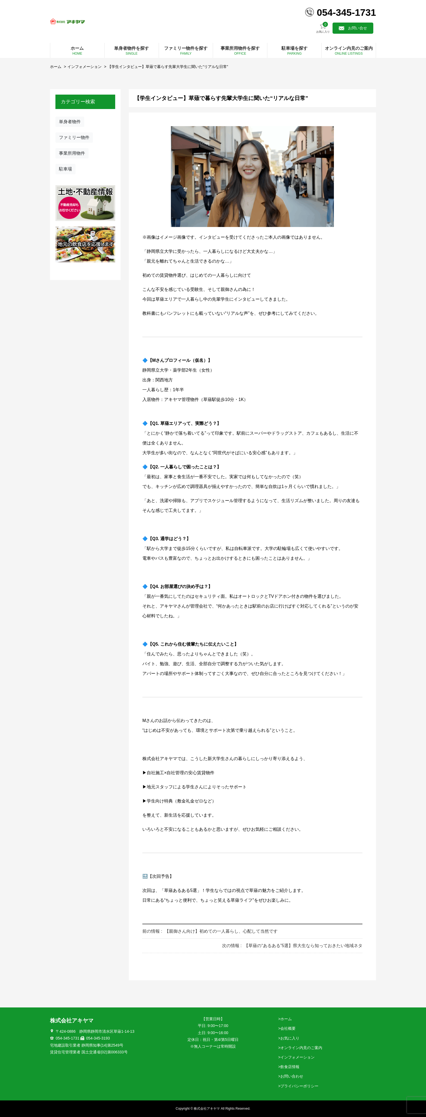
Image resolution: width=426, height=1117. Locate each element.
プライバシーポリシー (299, 1086)
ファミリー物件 (74, 137)
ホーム (55, 66)
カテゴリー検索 (78, 101)
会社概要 (288, 1028)
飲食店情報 (289, 1067)
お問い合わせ (291, 1076)
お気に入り (323, 27)
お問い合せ (357, 28)
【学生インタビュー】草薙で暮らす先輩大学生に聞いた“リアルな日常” (168, 66)
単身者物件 (70, 121)
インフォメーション (84, 66)
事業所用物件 (72, 153)
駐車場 (65, 169)
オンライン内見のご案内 (301, 1048)
